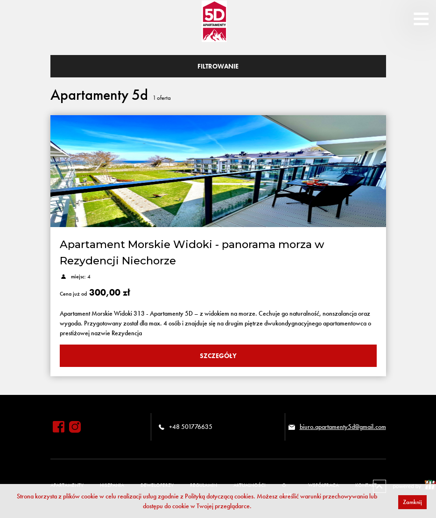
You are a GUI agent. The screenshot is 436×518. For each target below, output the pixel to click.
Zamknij (412, 502)
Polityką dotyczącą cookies (219, 496)
